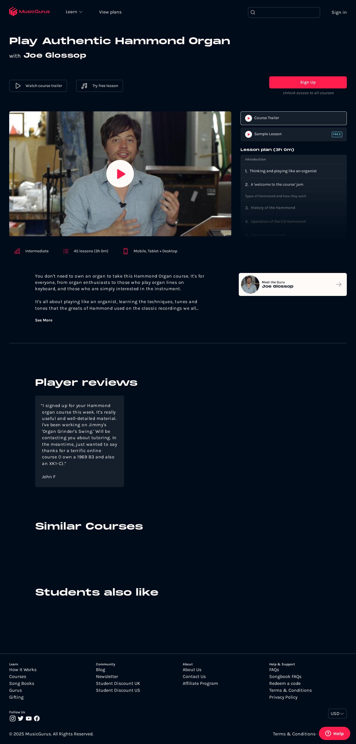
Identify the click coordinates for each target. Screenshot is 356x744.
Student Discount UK (118, 683)
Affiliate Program (200, 683)
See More (43, 320)
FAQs (274, 669)
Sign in (339, 12)
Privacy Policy (283, 697)
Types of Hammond (268, 234)
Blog (100, 669)
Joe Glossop (55, 56)
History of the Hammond (273, 208)
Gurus (15, 690)
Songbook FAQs (285, 676)
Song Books (21, 683)
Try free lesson (99, 86)
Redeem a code (285, 683)
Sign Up (308, 82)
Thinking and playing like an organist (283, 170)
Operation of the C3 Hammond (278, 221)
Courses (17, 676)
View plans (110, 12)
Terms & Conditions (290, 690)
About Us (192, 669)
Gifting (16, 697)
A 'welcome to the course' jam (277, 184)
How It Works (22, 669)
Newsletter (107, 676)
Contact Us (194, 676)
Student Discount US (118, 690)
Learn (72, 11)
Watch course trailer (38, 86)
